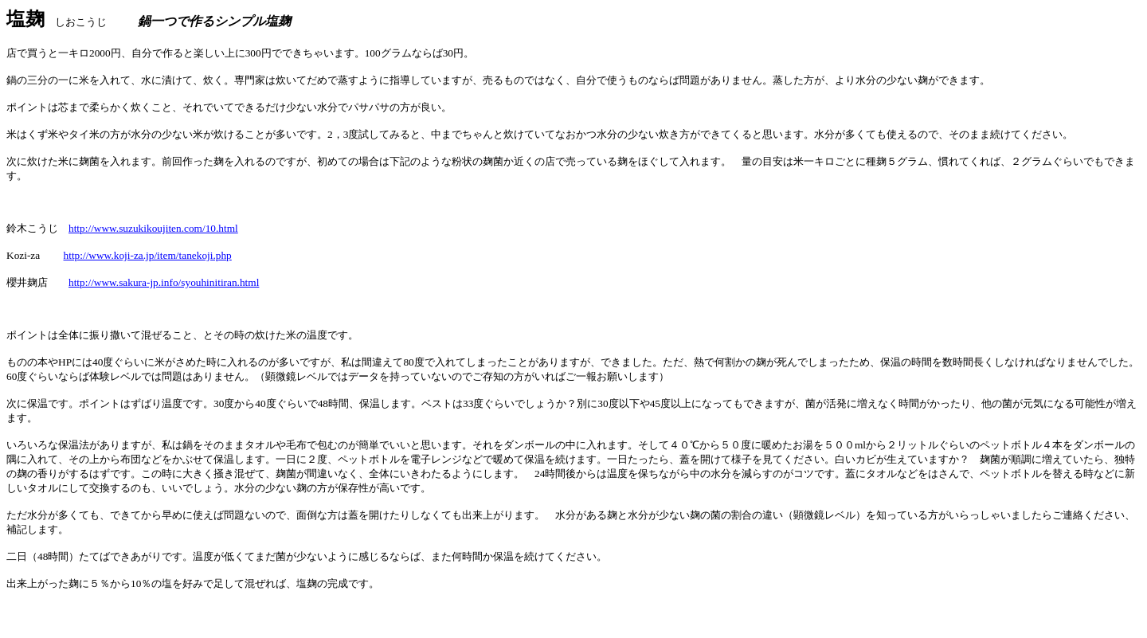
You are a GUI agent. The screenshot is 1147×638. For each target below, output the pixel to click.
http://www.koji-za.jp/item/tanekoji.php (148, 255)
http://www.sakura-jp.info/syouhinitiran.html (164, 282)
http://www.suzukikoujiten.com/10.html (153, 228)
